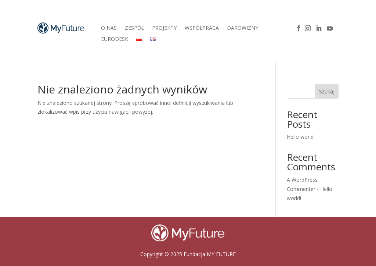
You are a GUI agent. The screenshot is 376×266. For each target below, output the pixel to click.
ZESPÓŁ (134, 28)
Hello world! (301, 136)
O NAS (109, 28)
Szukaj (327, 91)
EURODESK (114, 39)
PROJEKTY (164, 28)
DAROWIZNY (242, 28)
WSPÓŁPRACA (202, 28)
